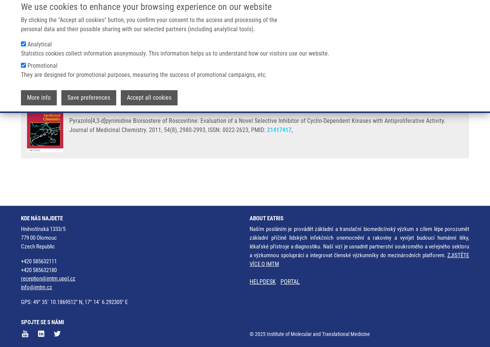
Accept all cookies (149, 92)
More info (39, 92)
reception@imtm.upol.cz (48, 278)
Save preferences (88, 92)
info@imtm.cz (36, 287)
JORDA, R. (82, 138)
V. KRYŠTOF (447, 138)
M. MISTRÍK (352, 138)
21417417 (279, 159)
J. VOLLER (219, 138)
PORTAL (290, 282)
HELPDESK (263, 282)
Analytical (39, 38)
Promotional (42, 60)
